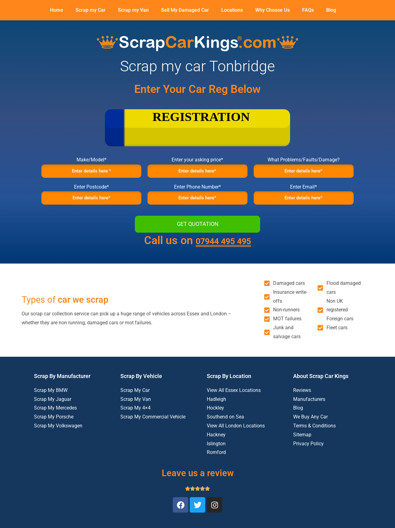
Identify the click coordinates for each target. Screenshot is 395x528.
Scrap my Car (91, 10)
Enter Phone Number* (197, 190)
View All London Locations (236, 433)
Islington (216, 451)
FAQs (308, 10)
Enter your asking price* (197, 160)
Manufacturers (309, 407)
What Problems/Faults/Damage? (304, 160)
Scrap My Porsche (53, 425)
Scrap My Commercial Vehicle (152, 425)
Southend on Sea (225, 425)
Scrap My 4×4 (135, 416)
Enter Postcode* (91, 190)
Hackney (216, 442)
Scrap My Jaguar (52, 407)
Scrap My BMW (51, 398)
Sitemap (302, 442)
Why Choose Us (272, 10)
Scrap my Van (133, 10)
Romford (216, 460)
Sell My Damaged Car (185, 10)
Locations (232, 10)
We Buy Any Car (310, 425)
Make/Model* (91, 160)
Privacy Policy (308, 451)
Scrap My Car (135, 398)
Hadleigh (216, 407)
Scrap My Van (135, 407)
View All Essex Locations (234, 398)
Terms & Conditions (314, 433)
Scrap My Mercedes (55, 416)
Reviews (302, 398)
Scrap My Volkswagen (58, 433)
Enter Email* (303, 190)
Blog (331, 10)
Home (56, 10)
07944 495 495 (223, 248)
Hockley (215, 416)
